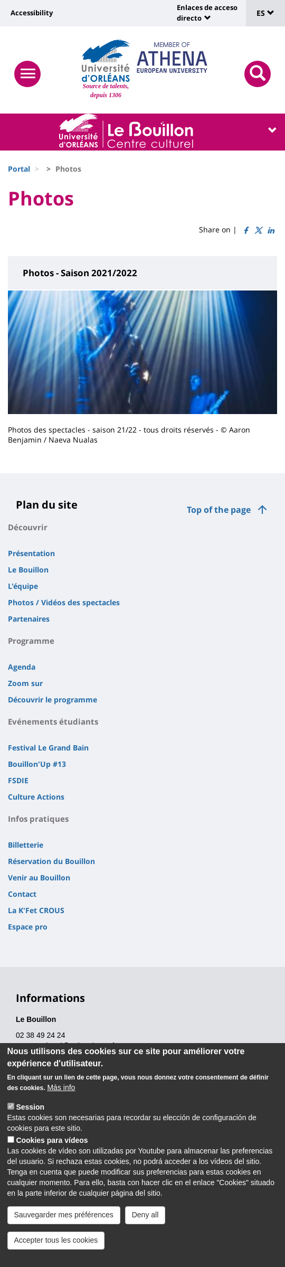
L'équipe (23, 586)
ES (265, 13)
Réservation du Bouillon (51, 861)
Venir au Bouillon (39, 877)
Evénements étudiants (53, 721)
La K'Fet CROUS (36, 910)
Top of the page (219, 509)
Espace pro (28, 927)
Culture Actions (36, 797)
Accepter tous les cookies (56, 1242)
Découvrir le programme (52, 699)
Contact (22, 894)
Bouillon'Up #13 (37, 764)
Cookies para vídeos (52, 1143)
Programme (31, 640)
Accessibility (32, 12)
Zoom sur (25, 683)
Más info (61, 1090)
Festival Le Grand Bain (48, 748)
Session (30, 1109)
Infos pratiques (38, 818)
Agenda (21, 667)
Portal (19, 169)
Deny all (145, 1217)
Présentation (31, 553)
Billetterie (25, 845)
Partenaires (29, 619)
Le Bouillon (28, 570)
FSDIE (18, 780)
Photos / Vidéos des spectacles (64, 602)
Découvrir (28, 527)
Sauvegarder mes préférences (63, 1217)
